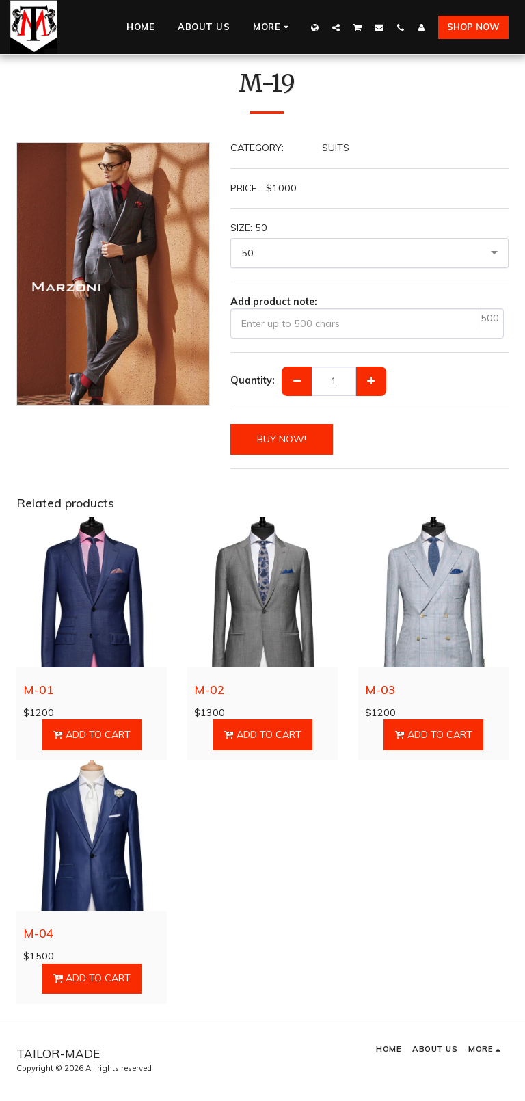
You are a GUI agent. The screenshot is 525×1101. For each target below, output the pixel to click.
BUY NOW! (281, 439)
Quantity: (252, 380)
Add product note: (273, 302)
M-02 (209, 689)
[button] (336, 27)
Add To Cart (91, 734)
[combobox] (369, 253)
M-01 (38, 689)
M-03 (380, 689)
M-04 (38, 932)
